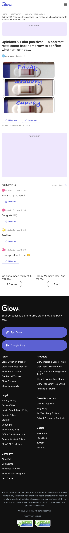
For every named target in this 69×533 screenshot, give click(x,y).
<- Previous (12, 284)
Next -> (57, 284)
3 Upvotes (11, 120)
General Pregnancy (34, 14)
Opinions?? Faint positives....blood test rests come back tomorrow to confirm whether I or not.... (34, 18)
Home (4, 14)
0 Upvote (10, 201)
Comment (31, 120)
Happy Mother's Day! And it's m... (50, 277)
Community (16, 14)
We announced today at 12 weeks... (17, 277)
